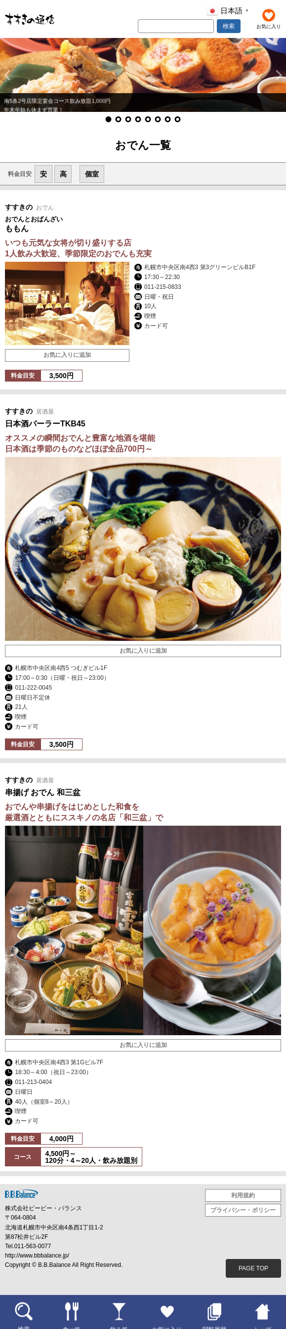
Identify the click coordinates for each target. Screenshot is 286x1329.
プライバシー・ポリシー (243, 1210)
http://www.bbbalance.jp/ (37, 1255)
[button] (9, 75)
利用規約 (243, 1195)
